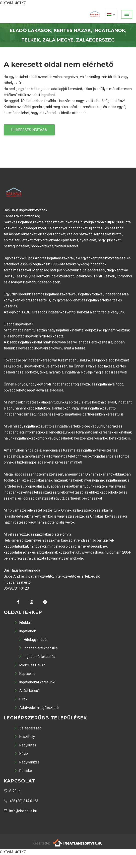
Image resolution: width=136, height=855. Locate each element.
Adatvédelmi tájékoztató (36, 708)
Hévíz (21, 754)
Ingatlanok (25, 631)
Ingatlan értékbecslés (38, 648)
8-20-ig (12, 791)
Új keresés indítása (29, 130)
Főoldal (22, 623)
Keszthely (24, 737)
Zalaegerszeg (27, 728)
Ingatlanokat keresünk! (34, 682)
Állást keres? (27, 691)
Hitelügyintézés (33, 640)
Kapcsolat (24, 674)
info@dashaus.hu (20, 811)
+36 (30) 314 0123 (21, 801)
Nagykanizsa (27, 762)
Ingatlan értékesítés (36, 657)
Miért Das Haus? (29, 665)
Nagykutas (25, 745)
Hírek (20, 699)
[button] (126, 14)
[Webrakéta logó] (78, 842)
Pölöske (23, 771)
